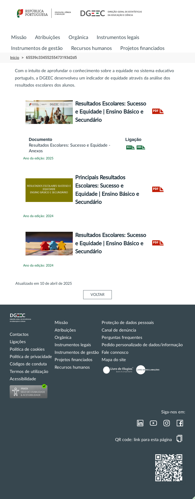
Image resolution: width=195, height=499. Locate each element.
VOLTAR (97, 295)
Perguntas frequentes (122, 338)
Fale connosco (115, 352)
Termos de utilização (29, 372)
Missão (18, 37)
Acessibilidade (23, 379)
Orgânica (78, 37)
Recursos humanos (91, 48)
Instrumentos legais (118, 37)
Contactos (19, 335)
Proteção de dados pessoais (128, 323)
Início (14, 58)
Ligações (18, 342)
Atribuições (47, 37)
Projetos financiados (142, 48)
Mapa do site (114, 360)
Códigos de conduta (28, 364)
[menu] (97, 40)
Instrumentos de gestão (37, 48)
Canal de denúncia (119, 330)
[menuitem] (19, 38)
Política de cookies (27, 349)
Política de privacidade (31, 357)
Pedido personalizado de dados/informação (142, 345)
